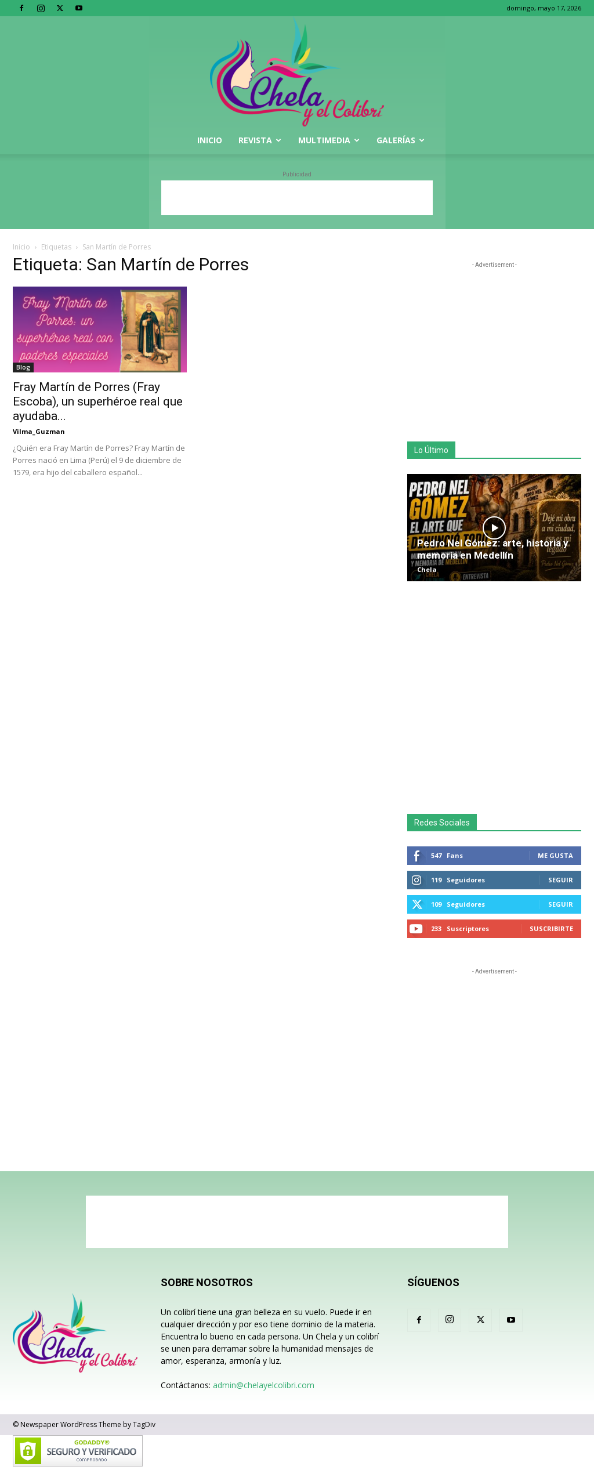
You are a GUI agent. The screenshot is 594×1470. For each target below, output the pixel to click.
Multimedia (329, 140)
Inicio (209, 140)
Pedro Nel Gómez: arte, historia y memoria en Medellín (492, 549)
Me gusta (555, 855)
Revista (259, 140)
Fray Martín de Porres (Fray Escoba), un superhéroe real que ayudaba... (98, 401)
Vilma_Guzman (39, 431)
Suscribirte (551, 928)
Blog (23, 367)
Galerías (400, 140)
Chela (427, 569)
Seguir (560, 879)
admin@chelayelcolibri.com (263, 1385)
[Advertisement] (297, 197)
